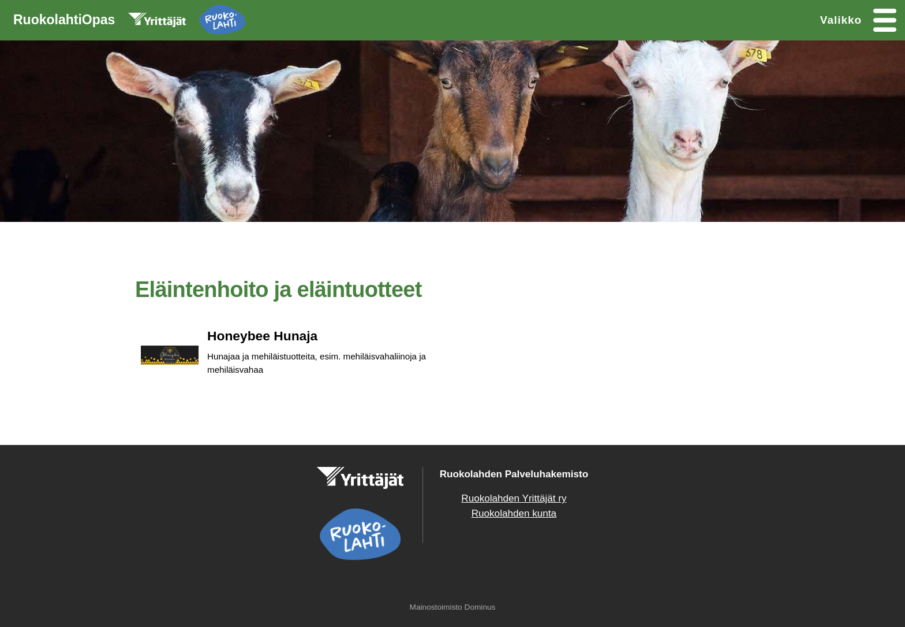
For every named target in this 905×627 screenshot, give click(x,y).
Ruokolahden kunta (514, 513)
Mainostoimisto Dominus (453, 607)
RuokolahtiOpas (129, 22)
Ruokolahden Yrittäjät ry (513, 498)
